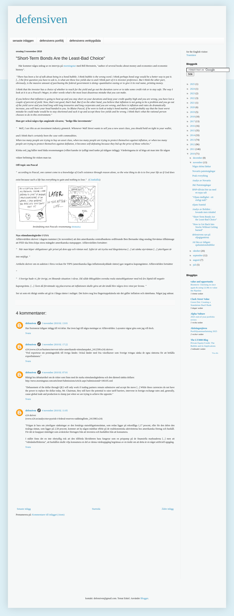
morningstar (70, 65)
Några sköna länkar (201, 166)
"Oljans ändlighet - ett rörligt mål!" (202, 198)
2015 (193, 130)
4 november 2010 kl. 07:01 (55, 372)
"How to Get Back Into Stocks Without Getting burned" (205, 227)
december (198, 157)
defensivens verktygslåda (85, 40)
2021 (193, 102)
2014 (193, 135)
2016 (193, 126)
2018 (193, 116)
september (198, 255)
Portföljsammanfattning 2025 (204, 331)
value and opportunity (202, 281)
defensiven (41, 19)
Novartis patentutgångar (203, 171)
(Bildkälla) (76, 227)
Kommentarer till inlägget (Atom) (48, 514)
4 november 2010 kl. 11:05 (55, 410)
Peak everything (200, 175)
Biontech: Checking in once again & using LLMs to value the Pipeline (204, 287)
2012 (193, 144)
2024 (193, 88)
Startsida (96, 509)
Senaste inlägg (24, 509)
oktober (197, 250)
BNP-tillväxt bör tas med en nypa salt (204, 191)
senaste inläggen (23, 40)
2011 (193, 149)
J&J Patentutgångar (201, 185)
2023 (193, 93)
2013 (193, 139)
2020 (193, 107)
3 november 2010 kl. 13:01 (55, 323)
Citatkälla (94, 179)
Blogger (144, 598)
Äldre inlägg (168, 509)
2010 (193, 153)
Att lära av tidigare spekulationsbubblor (203, 243)
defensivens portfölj (52, 40)
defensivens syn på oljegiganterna (201, 236)
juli (195, 264)
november (198, 162)
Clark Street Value (200, 299)
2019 (193, 112)
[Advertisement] (84, 550)
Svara (28, 333)
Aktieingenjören (199, 328)
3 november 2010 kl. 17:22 (55, 344)
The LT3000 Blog (199, 340)
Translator (191, 55)
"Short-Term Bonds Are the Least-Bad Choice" (204, 218)
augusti (196, 260)
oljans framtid (199, 204)
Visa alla (215, 353)
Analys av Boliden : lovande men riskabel (204, 210)
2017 (193, 121)
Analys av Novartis (201, 180)
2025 (193, 84)
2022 (193, 98)
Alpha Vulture (198, 313)
